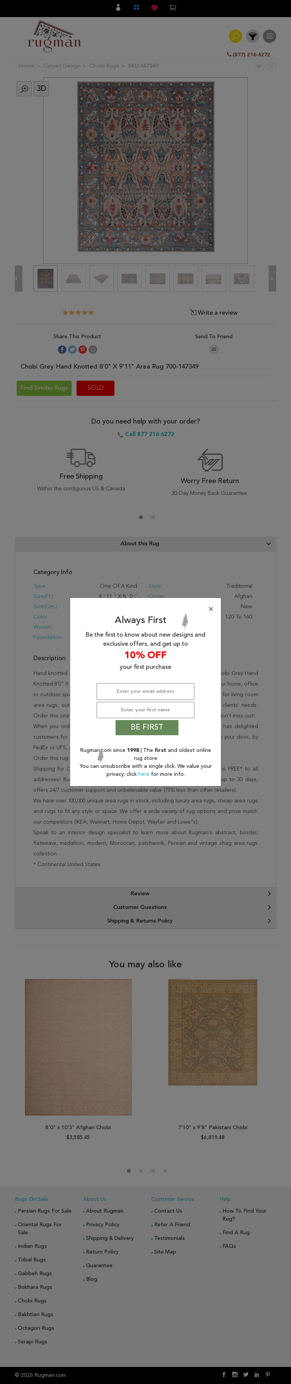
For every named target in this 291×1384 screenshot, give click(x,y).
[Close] (147, 609)
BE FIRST (147, 727)
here (144, 774)
